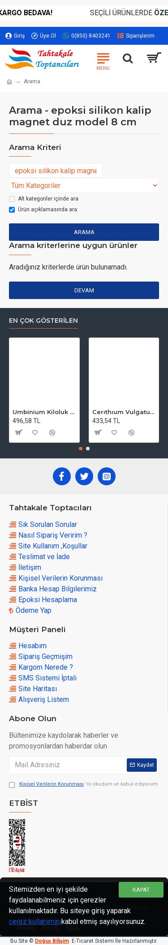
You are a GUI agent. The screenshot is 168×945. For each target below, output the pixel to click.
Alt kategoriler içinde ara (43, 199)
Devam (84, 290)
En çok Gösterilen (43, 321)
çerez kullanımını (35, 921)
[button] (80, 448)
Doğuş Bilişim (52, 941)
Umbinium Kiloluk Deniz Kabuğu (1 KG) (44, 411)
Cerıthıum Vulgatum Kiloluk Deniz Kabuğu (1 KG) (124, 411)
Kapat (141, 889)
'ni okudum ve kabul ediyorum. (84, 784)
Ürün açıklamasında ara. (43, 209)
